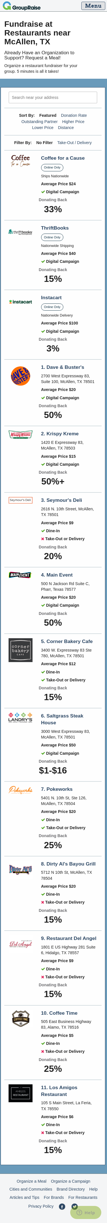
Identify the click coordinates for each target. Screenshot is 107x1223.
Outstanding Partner (39, 121)
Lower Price (42, 127)
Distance (66, 127)
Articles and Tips (24, 1197)
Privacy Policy (40, 1206)
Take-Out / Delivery (74, 142)
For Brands (54, 1197)
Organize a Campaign (70, 1181)
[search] (53, 97)
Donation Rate (74, 115)
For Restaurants (83, 1197)
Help (93, 1189)
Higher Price (73, 121)
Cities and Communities (30, 1189)
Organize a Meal (32, 1181)
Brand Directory (71, 1189)
